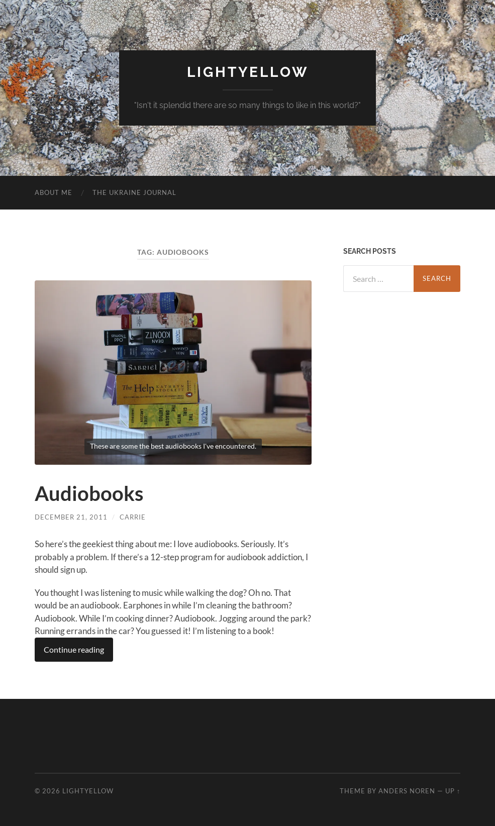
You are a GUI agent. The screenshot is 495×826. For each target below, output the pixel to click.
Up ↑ (452, 791)
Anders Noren (406, 791)
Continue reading (74, 649)
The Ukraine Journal (134, 192)
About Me (53, 192)
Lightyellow (248, 72)
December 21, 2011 (71, 517)
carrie (133, 517)
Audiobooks (89, 493)
